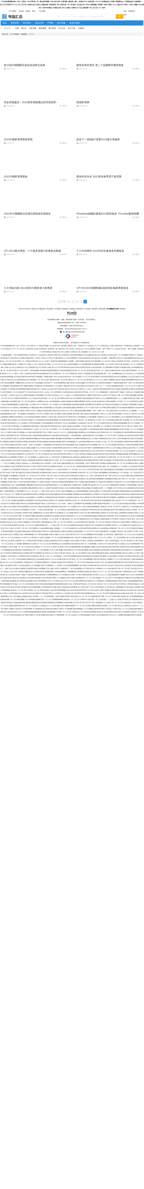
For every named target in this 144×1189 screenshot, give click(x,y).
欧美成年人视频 (6, 519)
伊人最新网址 (4, 442)
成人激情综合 (75, 457)
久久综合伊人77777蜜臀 (11, 494)
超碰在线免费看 (89, 482)
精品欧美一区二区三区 (74, 562)
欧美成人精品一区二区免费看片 (107, 466)
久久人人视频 (122, 398)
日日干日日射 (117, 488)
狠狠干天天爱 (133, 531)
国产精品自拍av (124, 494)
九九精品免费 (111, 556)
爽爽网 (88, 411)
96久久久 (130, 423)
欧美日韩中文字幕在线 (104, 451)
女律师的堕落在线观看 (130, 442)
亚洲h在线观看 (110, 401)
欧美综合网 (66, 420)
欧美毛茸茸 (26, 472)
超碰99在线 (46, 435)
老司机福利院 (54, 516)
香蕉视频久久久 (101, 602)
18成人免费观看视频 (27, 534)
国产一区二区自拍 (57, 479)
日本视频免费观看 (74, 547)
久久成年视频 (133, 507)
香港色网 (58, 392)
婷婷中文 (56, 547)
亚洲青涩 (132, 389)
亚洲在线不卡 (59, 423)
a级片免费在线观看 (85, 575)
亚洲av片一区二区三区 (40, 544)
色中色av (31, 593)
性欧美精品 (36, 463)
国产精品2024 (45, 466)
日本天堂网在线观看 (133, 497)
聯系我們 (80, 309)
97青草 (43, 531)
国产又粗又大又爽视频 (82, 373)
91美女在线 (128, 469)
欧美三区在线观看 (21, 510)
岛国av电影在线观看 (42, 516)
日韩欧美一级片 (122, 531)
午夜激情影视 (113, 485)
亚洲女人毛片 (99, 562)
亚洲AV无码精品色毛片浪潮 (73, 476)
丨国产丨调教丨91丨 (99, 411)
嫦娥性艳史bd (36, 602)
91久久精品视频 (69, 423)
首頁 (5, 23)
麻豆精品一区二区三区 (64, 466)
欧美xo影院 (16, 460)
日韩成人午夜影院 (117, 361)
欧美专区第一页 (68, 377)
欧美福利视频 (86, 460)
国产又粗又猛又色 (133, 568)
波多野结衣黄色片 (99, 609)
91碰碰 (137, 423)
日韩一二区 (136, 479)
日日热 (5, 606)
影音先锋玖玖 (126, 550)
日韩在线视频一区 (99, 534)
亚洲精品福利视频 (134, 609)
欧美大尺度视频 (18, 432)
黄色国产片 (22, 392)
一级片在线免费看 (75, 568)
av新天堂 (23, 420)
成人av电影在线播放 (71, 364)
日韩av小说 (6, 507)
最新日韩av (70, 383)
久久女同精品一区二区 (46, 519)
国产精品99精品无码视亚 (28, 494)
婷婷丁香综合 (115, 565)
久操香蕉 (122, 547)
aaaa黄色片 (43, 355)
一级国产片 (70, 503)
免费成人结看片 (58, 609)
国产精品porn (14, 578)
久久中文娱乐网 (108, 568)
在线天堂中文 (67, 448)
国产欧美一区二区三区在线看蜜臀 (80, 559)
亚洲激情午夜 (79, 503)
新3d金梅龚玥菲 (123, 438)
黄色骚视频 (85, 547)
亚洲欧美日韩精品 (137, 528)
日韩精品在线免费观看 (90, 414)
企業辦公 (81, 28)
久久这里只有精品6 (78, 454)
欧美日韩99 (101, 432)
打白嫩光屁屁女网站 (36, 407)
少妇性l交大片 (33, 355)
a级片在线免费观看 (39, 581)
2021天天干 (36, 476)
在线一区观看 (73, 584)
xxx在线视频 (38, 383)
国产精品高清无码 (53, 380)
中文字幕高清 (87, 568)
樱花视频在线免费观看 (63, 438)
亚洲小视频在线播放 (26, 386)
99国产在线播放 (100, 463)
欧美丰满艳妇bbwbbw (112, 593)
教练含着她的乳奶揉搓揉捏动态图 (56, 584)
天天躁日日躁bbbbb (84, 358)
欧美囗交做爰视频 (137, 516)
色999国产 (122, 485)
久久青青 (118, 599)
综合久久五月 (130, 575)
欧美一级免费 (82, 485)
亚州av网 (41, 438)
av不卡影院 (134, 426)
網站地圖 (102, 309)
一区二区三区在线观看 (114, 442)
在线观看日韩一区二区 (83, 578)
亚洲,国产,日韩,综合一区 (78, 420)
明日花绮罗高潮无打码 (129, 562)
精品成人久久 (58, 395)
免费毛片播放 (53, 534)
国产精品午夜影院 (108, 454)
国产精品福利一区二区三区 (95, 522)
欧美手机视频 (136, 565)
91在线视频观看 (105, 500)
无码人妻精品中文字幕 (87, 497)
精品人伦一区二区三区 (82, 596)
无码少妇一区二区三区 (104, 584)
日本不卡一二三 (137, 606)
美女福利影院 (18, 562)
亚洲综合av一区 (26, 469)
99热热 (54, 411)
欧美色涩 (110, 534)
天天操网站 (11, 463)
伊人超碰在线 (80, 423)
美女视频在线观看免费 (113, 562)
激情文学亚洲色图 (136, 438)
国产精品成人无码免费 (99, 358)
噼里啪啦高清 (68, 537)
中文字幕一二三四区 (35, 510)
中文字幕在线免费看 (41, 534)
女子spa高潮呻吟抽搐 (45, 528)
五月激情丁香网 (61, 386)
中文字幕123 (48, 395)
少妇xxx (54, 472)
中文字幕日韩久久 (91, 383)
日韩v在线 (45, 578)
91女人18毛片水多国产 (44, 448)
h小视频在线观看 (117, 383)
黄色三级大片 (88, 426)
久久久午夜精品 (21, 423)
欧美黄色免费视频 (6, 377)
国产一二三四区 (50, 525)
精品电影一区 (100, 367)
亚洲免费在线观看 (78, 404)
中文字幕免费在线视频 (32, 599)
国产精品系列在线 (105, 547)
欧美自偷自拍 (75, 544)
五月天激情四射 (127, 417)
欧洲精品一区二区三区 (120, 451)
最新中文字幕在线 (41, 593)
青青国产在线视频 (120, 367)
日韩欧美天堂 (89, 525)
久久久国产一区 (18, 528)
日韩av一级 (45, 476)
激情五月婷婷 (120, 380)
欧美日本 (65, 559)
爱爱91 (60, 358)
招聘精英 (95, 309)
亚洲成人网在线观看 (42, 522)
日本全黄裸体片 (5, 466)
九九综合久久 (126, 414)
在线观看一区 (19, 541)
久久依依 (37, 615)
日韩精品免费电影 (115, 553)
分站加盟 (87, 309)
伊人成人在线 (64, 534)
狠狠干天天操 (111, 426)
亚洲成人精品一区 (13, 482)
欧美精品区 (19, 417)
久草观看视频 (5, 590)
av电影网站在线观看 (126, 513)
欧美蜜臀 (88, 404)
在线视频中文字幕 (28, 522)
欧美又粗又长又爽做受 (121, 612)
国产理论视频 (87, 355)
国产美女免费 (17, 472)
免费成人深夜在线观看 (64, 414)
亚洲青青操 (35, 472)
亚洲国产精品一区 (25, 404)
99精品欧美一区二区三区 (110, 503)
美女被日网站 (105, 550)
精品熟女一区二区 (108, 606)
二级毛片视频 (59, 596)
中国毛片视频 (8, 445)
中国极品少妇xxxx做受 (67, 578)
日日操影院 (98, 525)
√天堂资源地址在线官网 (43, 420)
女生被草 (11, 541)
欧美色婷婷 (80, 525)
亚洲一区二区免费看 (121, 355)
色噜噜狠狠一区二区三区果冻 (66, 615)
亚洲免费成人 (116, 417)
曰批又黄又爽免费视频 (57, 590)
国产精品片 (115, 544)
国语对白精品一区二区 (20, 519)
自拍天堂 (19, 451)
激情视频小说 (56, 420)
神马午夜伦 (61, 411)
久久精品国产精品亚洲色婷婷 (35, 575)
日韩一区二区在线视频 (113, 432)
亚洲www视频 (85, 488)
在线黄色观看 (104, 519)
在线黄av (69, 426)
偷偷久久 (52, 615)
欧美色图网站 (61, 383)
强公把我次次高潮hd (87, 565)
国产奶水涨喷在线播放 (28, 482)
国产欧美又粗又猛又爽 (91, 500)
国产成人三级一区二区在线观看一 (51, 556)
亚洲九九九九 (116, 476)
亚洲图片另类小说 (50, 414)
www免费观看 (12, 457)
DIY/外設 (61, 28)
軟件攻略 (61, 23)
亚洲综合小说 (83, 479)
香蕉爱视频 (51, 612)
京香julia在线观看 (43, 507)
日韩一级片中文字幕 (57, 476)
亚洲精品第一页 (114, 528)
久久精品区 (40, 457)
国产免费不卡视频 (7, 609)
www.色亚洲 (128, 435)
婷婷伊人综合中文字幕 (81, 513)
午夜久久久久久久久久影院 (102, 537)
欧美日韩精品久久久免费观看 (93, 581)
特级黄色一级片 (8, 411)
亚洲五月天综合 (125, 519)
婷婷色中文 (7, 358)
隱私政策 (42, 309)
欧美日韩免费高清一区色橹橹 (106, 531)
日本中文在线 (57, 377)
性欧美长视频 (29, 516)
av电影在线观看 (65, 401)
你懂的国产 (64, 568)
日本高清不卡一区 (49, 383)
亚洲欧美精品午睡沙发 (117, 590)
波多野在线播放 (28, 395)
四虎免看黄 (30, 414)
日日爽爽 (70, 361)
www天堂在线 (71, 590)
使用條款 (72, 309)
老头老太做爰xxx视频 (28, 448)
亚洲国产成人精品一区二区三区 (23, 525)
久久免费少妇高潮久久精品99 (47, 482)
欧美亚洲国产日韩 (97, 377)
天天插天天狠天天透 (115, 364)
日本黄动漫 (15, 426)
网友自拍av (137, 358)
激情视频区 (109, 367)
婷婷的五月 (10, 602)
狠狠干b (7, 469)
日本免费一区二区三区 (82, 377)
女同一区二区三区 (7, 537)
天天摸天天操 (10, 429)
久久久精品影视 (138, 373)
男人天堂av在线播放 (71, 479)
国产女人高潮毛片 (122, 507)
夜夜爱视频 (47, 407)
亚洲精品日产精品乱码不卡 (115, 482)
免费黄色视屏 (13, 606)
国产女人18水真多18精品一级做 (14, 575)
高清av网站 (115, 491)
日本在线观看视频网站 (71, 565)
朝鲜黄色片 (71, 516)
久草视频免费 (102, 392)
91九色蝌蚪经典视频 (79, 438)
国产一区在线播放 (19, 414)
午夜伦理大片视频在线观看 (83, 537)
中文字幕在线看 (105, 491)
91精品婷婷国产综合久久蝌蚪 (42, 432)
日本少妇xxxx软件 (93, 590)
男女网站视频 (4, 584)
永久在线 (28, 432)
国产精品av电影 (27, 615)
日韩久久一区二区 (132, 457)
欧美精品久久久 (28, 451)
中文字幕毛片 (114, 519)
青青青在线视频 (42, 442)
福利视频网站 (103, 472)
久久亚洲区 (89, 541)
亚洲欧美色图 (36, 531)
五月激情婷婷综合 (83, 519)
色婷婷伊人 (132, 355)
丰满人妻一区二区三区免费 (95, 423)
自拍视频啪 (89, 534)
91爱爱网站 (30, 500)
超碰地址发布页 (85, 457)
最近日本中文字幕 (123, 426)
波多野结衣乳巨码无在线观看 (36, 373)
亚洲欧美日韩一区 (30, 562)
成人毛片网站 (19, 411)
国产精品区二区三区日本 (87, 584)
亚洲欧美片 (127, 606)
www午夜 (33, 507)
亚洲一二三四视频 (106, 488)
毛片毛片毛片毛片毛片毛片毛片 (84, 602)
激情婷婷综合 (22, 380)
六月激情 (28, 541)
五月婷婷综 (7, 553)
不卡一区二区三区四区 (83, 606)
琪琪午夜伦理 (97, 559)
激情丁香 (114, 510)
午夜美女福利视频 (130, 395)
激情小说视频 (72, 485)
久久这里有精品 (12, 593)
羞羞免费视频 (77, 609)
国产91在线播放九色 (37, 553)
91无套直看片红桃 (9, 438)
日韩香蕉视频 (28, 612)
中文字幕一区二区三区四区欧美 (127, 401)
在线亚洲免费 (57, 448)
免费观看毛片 (27, 544)
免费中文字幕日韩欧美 (24, 429)
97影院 (13, 507)
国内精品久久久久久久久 (94, 380)
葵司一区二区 (102, 420)
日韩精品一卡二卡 (39, 596)
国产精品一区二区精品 (22, 361)
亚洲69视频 (132, 404)
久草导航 (120, 556)
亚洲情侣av (136, 460)
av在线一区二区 (77, 370)
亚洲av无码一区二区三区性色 (88, 472)
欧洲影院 (60, 513)
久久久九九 (79, 516)
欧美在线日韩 (45, 426)
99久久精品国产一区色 (48, 463)
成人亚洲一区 (73, 575)
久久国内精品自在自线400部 (71, 392)
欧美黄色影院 (108, 377)
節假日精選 (74, 23)
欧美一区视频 (18, 364)
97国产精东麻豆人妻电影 (40, 541)
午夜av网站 (8, 565)
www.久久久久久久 (59, 432)
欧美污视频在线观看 (68, 606)
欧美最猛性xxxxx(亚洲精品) (86, 432)
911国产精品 (113, 513)
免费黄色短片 (29, 572)
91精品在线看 (39, 572)
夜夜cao (125, 448)
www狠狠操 (104, 528)
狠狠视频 (88, 503)
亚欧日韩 (72, 534)
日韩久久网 (60, 491)
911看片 (114, 525)
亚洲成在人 (70, 522)
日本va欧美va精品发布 (131, 556)
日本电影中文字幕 (99, 494)
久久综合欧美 (132, 466)
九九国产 (10, 547)
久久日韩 (108, 414)
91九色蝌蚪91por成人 (41, 401)
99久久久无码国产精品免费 (48, 488)
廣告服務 (50, 309)
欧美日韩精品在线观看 (127, 503)
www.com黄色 (96, 442)
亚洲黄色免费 (96, 503)
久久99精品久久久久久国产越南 (49, 606)
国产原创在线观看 (97, 373)
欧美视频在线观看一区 (99, 364)
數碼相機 (42, 28)
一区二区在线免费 (118, 537)
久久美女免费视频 (70, 358)
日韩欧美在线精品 (66, 531)
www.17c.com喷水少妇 (55, 581)
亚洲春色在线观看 (104, 383)
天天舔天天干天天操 (104, 544)
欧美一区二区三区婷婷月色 (65, 460)
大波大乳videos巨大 (34, 392)
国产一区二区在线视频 (42, 451)
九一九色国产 (58, 565)
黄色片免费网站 (109, 380)
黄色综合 (108, 522)
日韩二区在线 (130, 537)
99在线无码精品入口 (135, 584)
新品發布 (27, 23)
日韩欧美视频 (37, 435)
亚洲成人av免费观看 (28, 460)
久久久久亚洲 (32, 398)
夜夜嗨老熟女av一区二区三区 (94, 593)
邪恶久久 (52, 593)
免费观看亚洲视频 (31, 438)
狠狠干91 (53, 513)
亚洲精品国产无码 (17, 479)
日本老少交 (29, 383)
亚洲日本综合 (122, 581)
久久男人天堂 (53, 550)
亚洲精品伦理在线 (51, 497)
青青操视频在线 (134, 454)
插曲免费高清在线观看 (22, 602)
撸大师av (14, 358)
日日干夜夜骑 (94, 519)
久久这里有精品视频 (83, 442)
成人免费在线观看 (53, 531)
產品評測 (39, 23)
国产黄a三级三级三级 (102, 565)
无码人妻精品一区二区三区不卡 (41, 547)
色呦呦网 (78, 460)
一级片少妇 (107, 541)
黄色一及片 (136, 519)
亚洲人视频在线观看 (64, 463)
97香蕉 (116, 572)
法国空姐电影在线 (72, 510)
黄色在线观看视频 (34, 587)
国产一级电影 (51, 562)
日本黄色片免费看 (19, 568)
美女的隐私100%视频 (98, 556)
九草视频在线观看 (110, 581)
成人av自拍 (79, 528)
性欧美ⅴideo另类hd (17, 497)
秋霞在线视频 (48, 510)
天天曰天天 (39, 414)
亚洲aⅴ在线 (125, 593)
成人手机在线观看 (77, 463)
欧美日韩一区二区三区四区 (28, 606)
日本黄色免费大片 (49, 386)
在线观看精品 (113, 472)
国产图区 (125, 599)
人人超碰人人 (68, 395)
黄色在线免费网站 (23, 507)
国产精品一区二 (99, 370)
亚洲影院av (35, 556)
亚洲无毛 (109, 423)
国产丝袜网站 (96, 404)
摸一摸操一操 (5, 479)
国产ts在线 (66, 553)
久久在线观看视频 (85, 364)
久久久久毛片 (125, 528)
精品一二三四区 (108, 599)
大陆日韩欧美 (62, 472)
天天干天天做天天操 (91, 407)
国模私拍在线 (135, 494)
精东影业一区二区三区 (71, 599)
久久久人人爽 (11, 373)
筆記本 (23, 28)
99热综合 (23, 503)
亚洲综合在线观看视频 (58, 361)
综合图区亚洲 (79, 593)
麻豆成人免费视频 (120, 377)
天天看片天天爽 (52, 358)
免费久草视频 (104, 590)
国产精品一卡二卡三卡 (89, 392)
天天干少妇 (80, 534)
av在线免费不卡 (83, 429)
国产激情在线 (47, 609)
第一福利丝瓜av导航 (24, 435)
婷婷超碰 (94, 596)
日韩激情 (15, 534)
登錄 (125, 11)
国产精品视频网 (66, 494)
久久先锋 (40, 537)
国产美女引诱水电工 (120, 584)
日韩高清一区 (133, 451)
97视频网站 (68, 491)
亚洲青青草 (30, 568)
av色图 (81, 451)
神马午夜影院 (19, 572)
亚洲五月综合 (33, 519)
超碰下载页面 (16, 466)
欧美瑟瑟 (115, 541)
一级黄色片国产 (113, 392)
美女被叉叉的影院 (21, 587)
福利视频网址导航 (132, 380)
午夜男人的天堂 (78, 448)
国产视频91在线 (9, 451)
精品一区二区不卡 (81, 469)
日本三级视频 (58, 500)
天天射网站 (11, 389)
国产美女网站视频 (104, 510)
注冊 (125, 15)
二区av (62, 380)
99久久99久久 (113, 438)
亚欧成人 (110, 609)
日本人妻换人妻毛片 (53, 568)
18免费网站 (121, 497)
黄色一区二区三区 (119, 457)
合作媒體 (57, 309)
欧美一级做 (61, 426)
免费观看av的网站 (111, 479)
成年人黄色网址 (125, 565)
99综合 (18, 463)
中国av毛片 (116, 522)
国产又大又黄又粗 (30, 537)
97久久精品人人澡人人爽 (32, 364)
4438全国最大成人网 (83, 386)
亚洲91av (100, 612)
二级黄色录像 (86, 435)
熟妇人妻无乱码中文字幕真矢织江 (65, 417)
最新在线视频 (41, 562)
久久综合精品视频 (83, 615)
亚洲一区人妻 (59, 519)
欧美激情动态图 (45, 472)
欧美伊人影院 (5, 435)
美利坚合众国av (68, 367)
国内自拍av (137, 417)
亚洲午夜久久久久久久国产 (40, 361)
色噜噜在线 (45, 615)
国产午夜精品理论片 (126, 572)
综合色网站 (18, 531)
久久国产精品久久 (12, 556)
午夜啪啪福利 (119, 587)
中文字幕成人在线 (45, 367)
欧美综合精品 (24, 565)
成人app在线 (23, 593)
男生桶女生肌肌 (113, 420)
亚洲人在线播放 (80, 445)
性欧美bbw (93, 510)
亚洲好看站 (79, 407)
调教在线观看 (96, 606)
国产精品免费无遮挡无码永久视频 (108, 389)
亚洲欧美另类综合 (71, 429)
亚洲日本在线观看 (105, 460)
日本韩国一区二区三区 (63, 612)
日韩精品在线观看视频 (65, 482)
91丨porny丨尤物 (90, 389)
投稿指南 (65, 309)
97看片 (101, 414)
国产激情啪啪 (72, 472)
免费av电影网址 (33, 488)
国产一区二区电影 (52, 404)
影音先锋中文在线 (20, 445)
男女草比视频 (116, 414)
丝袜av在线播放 (94, 550)
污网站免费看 (8, 491)
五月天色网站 (123, 404)
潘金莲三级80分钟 (54, 355)
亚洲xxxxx (48, 553)
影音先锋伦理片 (16, 550)
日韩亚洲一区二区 (25, 476)
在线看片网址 (61, 562)
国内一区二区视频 (69, 507)
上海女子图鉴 (89, 463)
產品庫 (21, 11)
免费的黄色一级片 (130, 602)
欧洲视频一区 (78, 426)
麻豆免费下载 (77, 414)
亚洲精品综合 (102, 516)
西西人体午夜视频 (133, 367)
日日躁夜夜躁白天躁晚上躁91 (51, 587)
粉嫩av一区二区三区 (106, 435)
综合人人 (48, 457)
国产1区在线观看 (38, 469)
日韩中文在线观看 (46, 565)
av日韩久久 (108, 448)
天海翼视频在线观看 (13, 448)
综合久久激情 (78, 482)
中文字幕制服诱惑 (65, 404)
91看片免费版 (94, 491)
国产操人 (137, 361)
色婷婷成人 (24, 578)
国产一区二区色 (97, 599)
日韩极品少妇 (135, 522)
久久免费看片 (39, 497)
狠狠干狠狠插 (104, 429)
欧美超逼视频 (118, 469)
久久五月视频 (68, 513)
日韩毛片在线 (38, 584)
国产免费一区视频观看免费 (93, 448)
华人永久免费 (56, 559)
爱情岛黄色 (66, 587)
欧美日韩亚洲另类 (9, 423)
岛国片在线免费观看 (68, 442)
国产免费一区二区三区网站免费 (109, 596)
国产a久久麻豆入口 (129, 553)
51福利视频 (39, 395)
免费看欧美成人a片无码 (41, 513)
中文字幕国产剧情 (13, 503)
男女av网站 (67, 454)
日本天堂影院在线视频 (31, 417)
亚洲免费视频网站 (12, 404)
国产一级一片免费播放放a (113, 373)
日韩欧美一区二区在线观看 (26, 457)
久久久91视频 (62, 485)
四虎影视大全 (33, 367)
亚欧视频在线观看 (122, 454)
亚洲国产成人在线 (126, 596)
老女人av (13, 380)
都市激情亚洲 (94, 429)
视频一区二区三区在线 (22, 547)
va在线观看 (23, 488)
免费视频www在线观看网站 (82, 494)
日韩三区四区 (78, 389)
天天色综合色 (109, 587)
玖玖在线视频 (135, 578)
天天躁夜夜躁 (15, 469)
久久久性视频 (62, 575)
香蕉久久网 (64, 547)
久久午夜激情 (122, 525)
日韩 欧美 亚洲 (93, 469)
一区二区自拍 (133, 472)
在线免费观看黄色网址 (135, 581)
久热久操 (35, 479)
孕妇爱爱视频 (76, 435)
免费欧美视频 (39, 525)
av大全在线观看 (64, 544)
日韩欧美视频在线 (54, 494)
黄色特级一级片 (112, 516)
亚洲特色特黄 (138, 476)
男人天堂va (42, 358)
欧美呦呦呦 (58, 602)
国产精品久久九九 (98, 398)
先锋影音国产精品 (124, 510)
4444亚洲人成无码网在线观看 (71, 355)
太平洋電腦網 (14, 34)
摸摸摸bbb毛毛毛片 (57, 541)
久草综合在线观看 (34, 423)
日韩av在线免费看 (132, 445)
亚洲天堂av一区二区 (121, 609)
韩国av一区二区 (70, 519)
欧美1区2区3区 (40, 485)
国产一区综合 (9, 395)
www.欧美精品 (80, 522)
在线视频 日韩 (138, 587)
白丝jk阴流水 (84, 510)
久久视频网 (119, 615)
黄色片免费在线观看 (133, 547)
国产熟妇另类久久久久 (15, 612)
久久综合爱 (123, 466)
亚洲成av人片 (26, 463)
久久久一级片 (88, 476)
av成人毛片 (19, 395)
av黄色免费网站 (60, 572)
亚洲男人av (94, 615)
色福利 (51, 500)
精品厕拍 (39, 460)
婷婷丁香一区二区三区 (115, 602)
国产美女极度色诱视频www (126, 407)
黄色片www (69, 389)
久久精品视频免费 (112, 575)
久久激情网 (132, 411)
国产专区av (71, 386)
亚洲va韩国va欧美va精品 (100, 553)
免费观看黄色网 (111, 398)
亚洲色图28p (102, 438)
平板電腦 (32, 28)
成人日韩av (81, 587)
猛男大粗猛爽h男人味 (19, 454)
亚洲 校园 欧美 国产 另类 (102, 476)
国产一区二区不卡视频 (66, 373)
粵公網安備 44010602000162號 (72, 332)
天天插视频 (68, 609)
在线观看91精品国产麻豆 (35, 503)
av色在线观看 (29, 497)
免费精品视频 (124, 491)
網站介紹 (35, 309)
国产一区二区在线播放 (40, 550)
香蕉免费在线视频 (90, 516)
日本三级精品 (117, 448)
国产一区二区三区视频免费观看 (52, 599)
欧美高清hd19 (57, 445)
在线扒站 (63, 516)
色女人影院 (17, 522)
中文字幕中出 (123, 411)
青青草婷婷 (86, 556)
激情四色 (54, 426)
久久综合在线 (127, 373)
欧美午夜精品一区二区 (10, 392)
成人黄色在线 (88, 370)
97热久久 (16, 565)
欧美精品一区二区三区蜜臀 (132, 364)
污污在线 (8, 454)
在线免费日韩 (42, 494)
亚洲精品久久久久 (51, 469)
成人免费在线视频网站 (81, 491)
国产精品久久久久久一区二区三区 (101, 572)
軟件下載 (71, 28)
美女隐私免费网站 (128, 432)
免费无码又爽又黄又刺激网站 (106, 497)
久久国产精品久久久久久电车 (55, 503)
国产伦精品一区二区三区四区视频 (21, 584)
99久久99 (95, 435)
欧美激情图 (49, 596)
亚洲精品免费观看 (47, 602)
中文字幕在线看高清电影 (107, 407)
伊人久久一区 (28, 491)
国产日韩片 (95, 386)
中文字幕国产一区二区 (56, 429)
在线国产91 (104, 513)
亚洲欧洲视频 (95, 513)
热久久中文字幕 (57, 367)
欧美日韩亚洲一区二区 (66, 469)
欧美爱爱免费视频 (78, 401)
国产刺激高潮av (88, 562)
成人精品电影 (56, 407)
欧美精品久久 (92, 420)
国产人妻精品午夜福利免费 (42, 411)
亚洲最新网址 (49, 572)
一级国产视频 (78, 361)
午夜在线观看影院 (47, 423)
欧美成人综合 (63, 488)
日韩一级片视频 (14, 596)
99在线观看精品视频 (23, 389)
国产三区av (90, 587)
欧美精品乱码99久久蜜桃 (134, 463)
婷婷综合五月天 (22, 367)
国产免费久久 (53, 578)
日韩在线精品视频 (68, 407)
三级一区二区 (75, 553)
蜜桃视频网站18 (115, 429)
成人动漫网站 (15, 398)
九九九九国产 (24, 370)
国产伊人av (136, 414)
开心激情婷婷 (37, 609)
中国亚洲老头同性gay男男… (60, 435)
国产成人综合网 (52, 373)
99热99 (79, 556)
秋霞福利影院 (27, 550)
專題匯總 (24, 34)
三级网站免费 (47, 377)
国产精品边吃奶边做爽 (110, 404)
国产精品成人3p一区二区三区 (98, 485)
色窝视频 (114, 386)
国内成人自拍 (89, 367)
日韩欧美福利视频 (79, 411)
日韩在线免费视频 (65, 370)
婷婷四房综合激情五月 (91, 528)
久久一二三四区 (105, 386)
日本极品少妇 (69, 593)
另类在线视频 (131, 485)
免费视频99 (30, 485)
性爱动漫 (115, 547)
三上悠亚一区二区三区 (40, 429)
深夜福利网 (124, 389)
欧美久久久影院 (92, 438)
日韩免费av (95, 488)
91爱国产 (31, 420)
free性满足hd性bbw (41, 500)
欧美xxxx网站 (110, 370)
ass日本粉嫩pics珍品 (132, 482)
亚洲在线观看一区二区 (8, 599)
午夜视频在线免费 (82, 572)
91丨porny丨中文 (48, 392)
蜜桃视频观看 (138, 596)
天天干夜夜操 (123, 472)
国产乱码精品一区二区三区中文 (52, 364)
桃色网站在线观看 (40, 612)
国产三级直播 (118, 435)
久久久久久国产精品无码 (121, 559)
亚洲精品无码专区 (73, 497)
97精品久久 (59, 593)
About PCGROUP (25, 309)
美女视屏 (31, 401)
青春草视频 (20, 599)
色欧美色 (87, 361)
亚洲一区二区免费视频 (88, 544)
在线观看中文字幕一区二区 (73, 500)
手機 (17, 28)
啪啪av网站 (26, 531)
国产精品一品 (128, 361)
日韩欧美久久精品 (46, 417)
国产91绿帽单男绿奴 (21, 355)
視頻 (33, 11)
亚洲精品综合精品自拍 (94, 454)
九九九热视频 (34, 565)
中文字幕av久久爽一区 (115, 395)
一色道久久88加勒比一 (35, 445)
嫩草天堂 (13, 435)
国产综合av (119, 606)
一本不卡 (65, 451)
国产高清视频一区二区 (127, 420)
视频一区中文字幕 (38, 404)
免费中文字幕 (79, 541)
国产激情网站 (53, 544)
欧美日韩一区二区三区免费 (37, 454)
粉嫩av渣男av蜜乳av (66, 550)
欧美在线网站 (125, 522)
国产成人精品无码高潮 (55, 454)
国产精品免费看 (68, 445)
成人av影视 (21, 438)
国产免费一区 (19, 516)
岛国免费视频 (20, 485)
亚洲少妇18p (7, 534)
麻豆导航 (132, 448)
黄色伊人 (48, 559)
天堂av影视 (129, 587)
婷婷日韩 (95, 460)
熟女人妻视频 (107, 559)
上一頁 (62, 302)
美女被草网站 (108, 612)
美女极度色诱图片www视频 (121, 460)
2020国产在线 (27, 513)
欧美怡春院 (139, 432)
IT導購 (50, 23)
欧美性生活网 (79, 367)
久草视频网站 (13, 476)
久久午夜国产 (7, 432)
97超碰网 (122, 575)
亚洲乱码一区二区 (17, 590)
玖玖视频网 (107, 525)
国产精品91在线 (112, 411)
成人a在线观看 (138, 534)
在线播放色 (38, 386)
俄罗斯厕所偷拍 (51, 485)
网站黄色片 (121, 445)
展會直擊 (15, 23)
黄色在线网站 (44, 590)
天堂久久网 (8, 528)
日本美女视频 (79, 383)
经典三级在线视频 (112, 494)
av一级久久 (21, 373)
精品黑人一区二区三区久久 (127, 386)
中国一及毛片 (50, 491)
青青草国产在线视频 (35, 377)
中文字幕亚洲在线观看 (88, 612)
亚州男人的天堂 (90, 401)
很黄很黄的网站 (116, 550)
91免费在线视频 (74, 488)
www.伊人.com (8, 562)
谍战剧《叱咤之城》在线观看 (130, 392)
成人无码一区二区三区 (58, 522)
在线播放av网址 (26, 596)
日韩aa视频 (40, 559)
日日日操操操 (69, 528)
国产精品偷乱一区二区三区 (36, 380)
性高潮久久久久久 (98, 575)
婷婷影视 (24, 398)
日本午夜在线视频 (70, 556)
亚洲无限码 (139, 383)
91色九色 (72, 398)
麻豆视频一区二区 (100, 426)
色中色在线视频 (91, 445)
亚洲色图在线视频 (54, 442)
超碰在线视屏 (50, 438)
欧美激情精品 (55, 401)
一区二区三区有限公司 (127, 541)
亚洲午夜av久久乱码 (100, 395)
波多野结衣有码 (24, 556)
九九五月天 (131, 377)
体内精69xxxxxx (124, 516)
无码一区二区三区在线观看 (107, 445)
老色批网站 (32, 442)
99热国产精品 (69, 596)
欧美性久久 (137, 513)
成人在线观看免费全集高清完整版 (84, 466)
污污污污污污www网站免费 (73, 581)
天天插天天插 (35, 466)
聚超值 (28, 11)
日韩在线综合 (99, 587)
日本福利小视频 (24, 358)
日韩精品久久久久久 (104, 417)
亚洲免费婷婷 (98, 541)
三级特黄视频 (34, 370)
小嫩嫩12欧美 (19, 383)
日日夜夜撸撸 (91, 417)
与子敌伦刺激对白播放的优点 (25, 559)
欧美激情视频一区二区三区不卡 (84, 531)
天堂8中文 (28, 411)
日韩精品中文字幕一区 (107, 507)
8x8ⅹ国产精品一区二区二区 (47, 398)
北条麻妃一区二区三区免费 (53, 537)
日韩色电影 (28, 479)
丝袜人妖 (136, 590)
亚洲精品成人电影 (133, 398)
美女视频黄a (81, 417)
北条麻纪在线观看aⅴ (18, 500)
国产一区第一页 (129, 383)
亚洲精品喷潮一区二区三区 (116, 463)
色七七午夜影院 (16, 513)
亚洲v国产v (62, 497)
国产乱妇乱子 (13, 370)
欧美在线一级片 (90, 451)
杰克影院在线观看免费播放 (48, 370)
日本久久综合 (81, 507)
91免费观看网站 (51, 575)
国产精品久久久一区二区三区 (75, 380)
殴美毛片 (52, 460)
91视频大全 (94, 547)
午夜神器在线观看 (7, 531)
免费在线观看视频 (93, 507)
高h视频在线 (103, 615)
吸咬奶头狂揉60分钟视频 (18, 442)
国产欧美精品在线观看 (24, 581)
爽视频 (53, 466)
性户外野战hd (133, 599)
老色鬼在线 (101, 401)
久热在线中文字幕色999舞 (23, 609)
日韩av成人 (76, 612)
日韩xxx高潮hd (56, 451)
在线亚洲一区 (135, 612)
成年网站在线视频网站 (97, 479)
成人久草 (69, 411)
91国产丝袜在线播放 (106, 469)
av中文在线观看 (128, 488)
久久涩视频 (17, 544)
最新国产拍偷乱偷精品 (84, 398)
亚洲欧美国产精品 (56, 507)
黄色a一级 (33, 358)
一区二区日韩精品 (59, 510)
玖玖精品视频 (67, 602)
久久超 (103, 442)
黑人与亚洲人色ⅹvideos (46, 389)
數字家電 (52, 28)
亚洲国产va (16, 420)
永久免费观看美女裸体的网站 (29, 426)
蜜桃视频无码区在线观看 (132, 615)
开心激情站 (14, 407)
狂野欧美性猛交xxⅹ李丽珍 (20, 553)
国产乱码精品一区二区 (31, 590)
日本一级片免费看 (31, 528)
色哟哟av (11, 417)
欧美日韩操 (26, 466)
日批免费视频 (128, 358)
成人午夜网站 (97, 568)
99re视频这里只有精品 (122, 578)
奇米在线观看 (73, 451)
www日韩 (129, 590)
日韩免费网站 (23, 407)
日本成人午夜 (57, 553)
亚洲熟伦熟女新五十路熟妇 (83, 395)
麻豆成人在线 (120, 370)
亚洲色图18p (65, 457)
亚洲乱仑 (123, 544)
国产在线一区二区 (125, 479)
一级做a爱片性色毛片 (115, 358)
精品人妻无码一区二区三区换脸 (122, 500)
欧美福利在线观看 (34, 578)
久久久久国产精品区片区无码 (102, 457)
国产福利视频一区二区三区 (100, 361)
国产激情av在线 (62, 398)
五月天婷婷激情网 (133, 544)
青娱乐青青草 (81, 590)
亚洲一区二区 (22, 401)
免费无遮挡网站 (131, 370)
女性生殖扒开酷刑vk (20, 377)
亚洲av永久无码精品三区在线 (103, 355)
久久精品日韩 (100, 482)
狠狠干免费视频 (39, 568)
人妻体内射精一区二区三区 (123, 534)
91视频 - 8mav (69, 541)
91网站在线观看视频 (119, 423)
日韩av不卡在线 (85, 599)
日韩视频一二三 (58, 528)
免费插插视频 (71, 432)
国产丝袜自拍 (59, 389)
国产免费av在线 (127, 476)
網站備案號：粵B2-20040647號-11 (72, 326)
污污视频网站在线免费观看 (9, 386)
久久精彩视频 (18, 491)
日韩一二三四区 (39, 491)
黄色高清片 (56, 457)
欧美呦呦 (74, 587)
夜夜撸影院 (48, 445)
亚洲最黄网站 (13, 488)
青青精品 (34, 389)
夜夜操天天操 (86, 553)
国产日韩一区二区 (120, 568)
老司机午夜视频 (44, 479)
